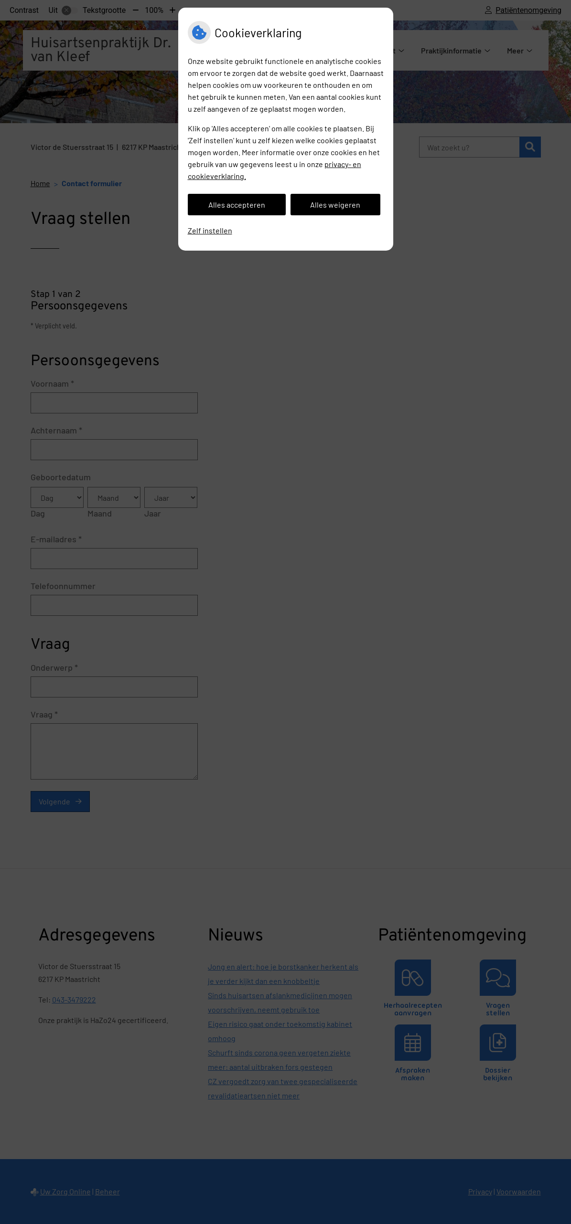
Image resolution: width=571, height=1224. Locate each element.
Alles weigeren (335, 204)
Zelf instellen (210, 230)
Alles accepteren (236, 204)
